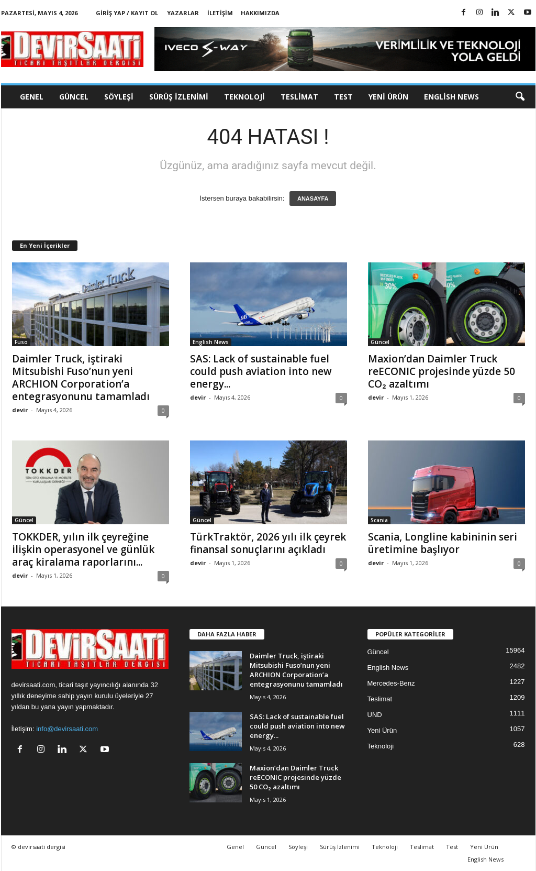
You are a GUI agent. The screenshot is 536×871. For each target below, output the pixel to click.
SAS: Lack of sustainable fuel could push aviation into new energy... (261, 371)
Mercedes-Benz (391, 683)
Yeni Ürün (388, 97)
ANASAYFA (313, 198)
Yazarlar (183, 13)
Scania (379, 520)
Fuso (21, 342)
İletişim (220, 13)
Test (343, 97)
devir (20, 410)
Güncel (73, 97)
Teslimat (299, 97)
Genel (31, 97)
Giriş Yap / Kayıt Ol (127, 13)
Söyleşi (118, 97)
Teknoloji (244, 97)
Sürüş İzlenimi (178, 97)
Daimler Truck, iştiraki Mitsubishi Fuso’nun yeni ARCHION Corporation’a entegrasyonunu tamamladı (81, 377)
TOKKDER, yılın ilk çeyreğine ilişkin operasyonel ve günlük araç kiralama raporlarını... (83, 549)
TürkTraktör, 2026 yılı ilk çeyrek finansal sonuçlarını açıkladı (268, 543)
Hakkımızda (260, 13)
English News (451, 97)
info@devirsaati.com (67, 729)
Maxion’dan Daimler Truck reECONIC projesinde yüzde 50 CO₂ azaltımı (441, 371)
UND (374, 715)
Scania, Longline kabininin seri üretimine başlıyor (442, 543)
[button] (519, 96)
